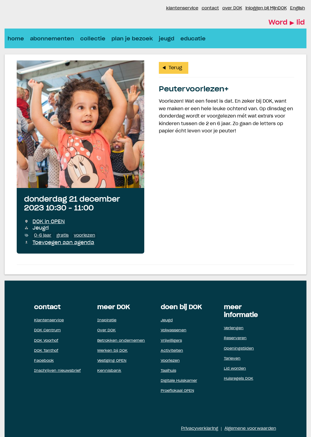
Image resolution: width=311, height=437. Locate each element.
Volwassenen (173, 330)
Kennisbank (109, 370)
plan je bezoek (132, 38)
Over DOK (106, 330)
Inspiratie (106, 320)
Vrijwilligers (171, 340)
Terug (175, 68)
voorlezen (84, 235)
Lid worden (235, 368)
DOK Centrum (47, 330)
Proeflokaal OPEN (177, 390)
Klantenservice (49, 320)
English (297, 8)
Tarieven (232, 358)
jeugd (166, 38)
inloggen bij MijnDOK (266, 8)
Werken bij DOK (112, 350)
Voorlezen (170, 360)
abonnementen (52, 38)
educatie (193, 38)
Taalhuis (168, 370)
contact (210, 8)
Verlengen (234, 328)
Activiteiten (172, 350)
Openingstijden (239, 348)
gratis (62, 235)
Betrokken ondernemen (121, 340)
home (16, 38)
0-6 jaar (42, 235)
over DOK (232, 8)
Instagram (161, 8)
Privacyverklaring (199, 428)
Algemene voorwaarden (250, 428)
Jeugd (167, 320)
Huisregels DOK (238, 378)
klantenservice (182, 8)
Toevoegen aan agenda (63, 243)
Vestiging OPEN (111, 360)
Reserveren (235, 338)
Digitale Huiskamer (179, 380)
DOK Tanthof (46, 350)
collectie (92, 38)
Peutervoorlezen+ (193, 89)
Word (286, 23)
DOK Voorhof (46, 340)
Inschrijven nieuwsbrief (57, 370)
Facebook (154, 8)
